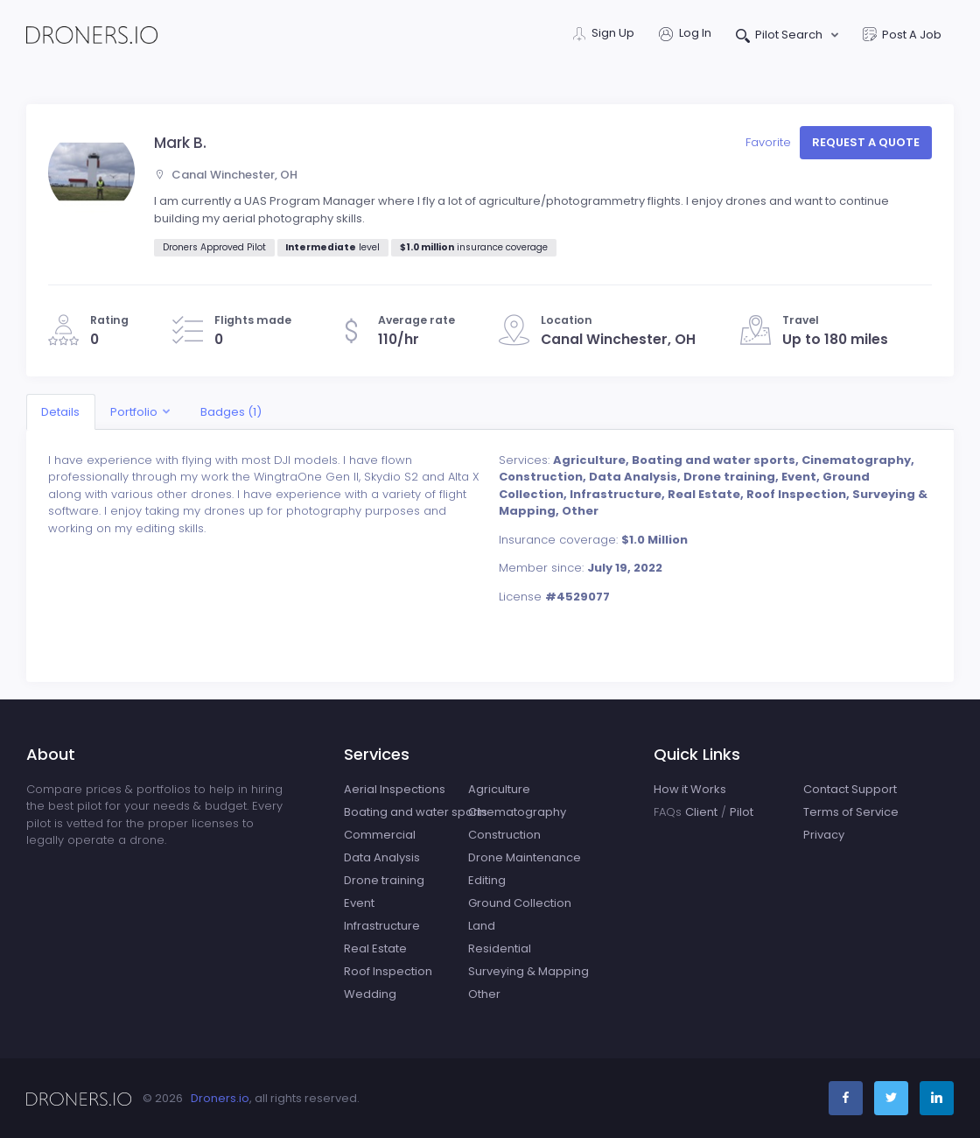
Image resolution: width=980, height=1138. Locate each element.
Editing (487, 880)
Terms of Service (851, 812)
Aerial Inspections (394, 789)
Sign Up (603, 35)
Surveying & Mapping (528, 971)
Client (701, 812)
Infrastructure (382, 925)
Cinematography (517, 812)
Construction (504, 834)
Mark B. (180, 142)
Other (484, 994)
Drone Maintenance (524, 857)
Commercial (380, 834)
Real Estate (375, 948)
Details (60, 412)
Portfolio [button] (134, 412)
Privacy (823, 834)
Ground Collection (519, 903)
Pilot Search (781, 36)
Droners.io (220, 1098)
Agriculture (499, 789)
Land (481, 925)
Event (359, 903)
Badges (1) (231, 412)
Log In (685, 35)
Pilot (741, 812)
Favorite (770, 142)
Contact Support (850, 789)
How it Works (690, 789)
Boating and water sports (415, 812)
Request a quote (866, 142)
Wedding (370, 994)
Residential (499, 948)
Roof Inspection (388, 971)
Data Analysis (382, 857)
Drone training (384, 880)
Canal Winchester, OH (226, 174)
